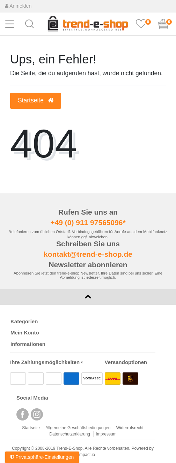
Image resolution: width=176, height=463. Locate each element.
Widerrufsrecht (130, 427)
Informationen (27, 344)
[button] (29, 23)
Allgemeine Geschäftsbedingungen (77, 427)
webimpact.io (83, 454)
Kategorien (24, 321)
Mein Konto (24, 332)
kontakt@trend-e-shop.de (88, 254)
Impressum (106, 434)
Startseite (31, 427)
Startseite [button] (35, 100)
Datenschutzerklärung (69, 434)
